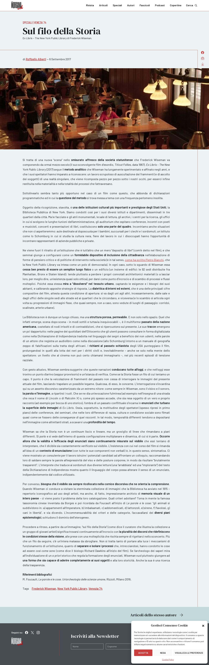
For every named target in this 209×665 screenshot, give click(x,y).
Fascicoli (145, 5)
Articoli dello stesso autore (157, 615)
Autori (130, 5)
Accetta (143, 653)
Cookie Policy (168, 659)
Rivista (90, 5)
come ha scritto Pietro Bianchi (144, 260)
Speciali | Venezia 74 (34, 22)
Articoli (103, 5)
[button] (203, 625)
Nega (163, 653)
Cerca (192, 5)
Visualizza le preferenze (189, 653)
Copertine (175, 5)
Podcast (160, 5)
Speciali (117, 5)
